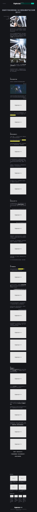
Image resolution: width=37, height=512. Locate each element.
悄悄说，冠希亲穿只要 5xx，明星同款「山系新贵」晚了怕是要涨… (14, 482)
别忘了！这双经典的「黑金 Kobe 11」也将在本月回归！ (16, 500)
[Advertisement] (18, 464)
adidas (8, 18)
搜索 (32, 3)
